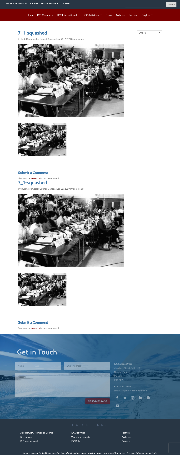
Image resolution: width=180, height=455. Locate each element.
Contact (67, 3)
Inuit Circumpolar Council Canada (38, 39)
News (109, 15)
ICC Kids (75, 441)
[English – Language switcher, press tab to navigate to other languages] (149, 32)
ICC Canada (43, 15)
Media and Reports (80, 436)
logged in (35, 178)
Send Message (94, 401)
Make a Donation (16, 3)
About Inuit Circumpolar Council (37, 432)
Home (30, 15)
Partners (133, 15)
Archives (120, 15)
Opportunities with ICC (44, 3)
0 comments (77, 39)
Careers (126, 441)
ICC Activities (91, 15)
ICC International (67, 15)
